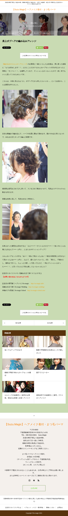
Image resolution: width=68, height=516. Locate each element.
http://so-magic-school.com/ (36, 290)
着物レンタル (50, 507)
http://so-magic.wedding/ (36, 287)
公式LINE (34, 488)
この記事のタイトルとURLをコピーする (34, 55)
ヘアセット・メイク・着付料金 (33, 507)
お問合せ (60, 507)
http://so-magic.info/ (37, 283)
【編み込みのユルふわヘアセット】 (15, 64)
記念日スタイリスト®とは (13, 507)
